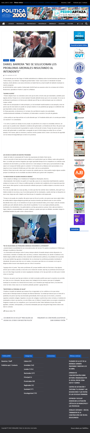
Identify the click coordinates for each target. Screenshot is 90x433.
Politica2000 (15, 428)
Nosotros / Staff (65, 2)
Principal (27, 377)
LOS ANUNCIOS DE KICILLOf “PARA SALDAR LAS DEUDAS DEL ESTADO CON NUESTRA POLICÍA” (17, 319)
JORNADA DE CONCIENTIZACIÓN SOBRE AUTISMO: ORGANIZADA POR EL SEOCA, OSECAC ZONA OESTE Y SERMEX (78, 378)
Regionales (20, 23)
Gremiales (52, 23)
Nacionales (42, 23)
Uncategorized (28, 393)
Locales (11, 23)
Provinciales (31, 23)
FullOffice (85, 428)
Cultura (70, 23)
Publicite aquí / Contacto (80, 2)
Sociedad (62, 23)
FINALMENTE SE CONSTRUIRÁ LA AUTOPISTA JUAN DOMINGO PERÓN (52, 319)
